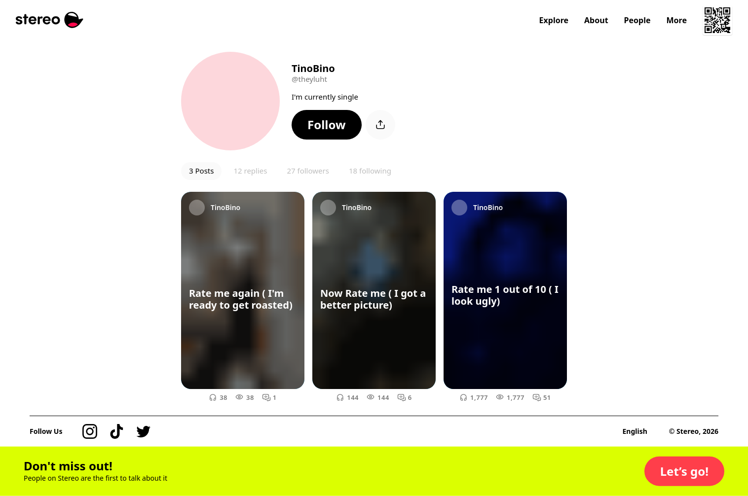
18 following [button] (370, 171)
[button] (327, 125)
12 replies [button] (250, 171)
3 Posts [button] (201, 171)
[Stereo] (49, 20)
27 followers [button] (308, 171)
